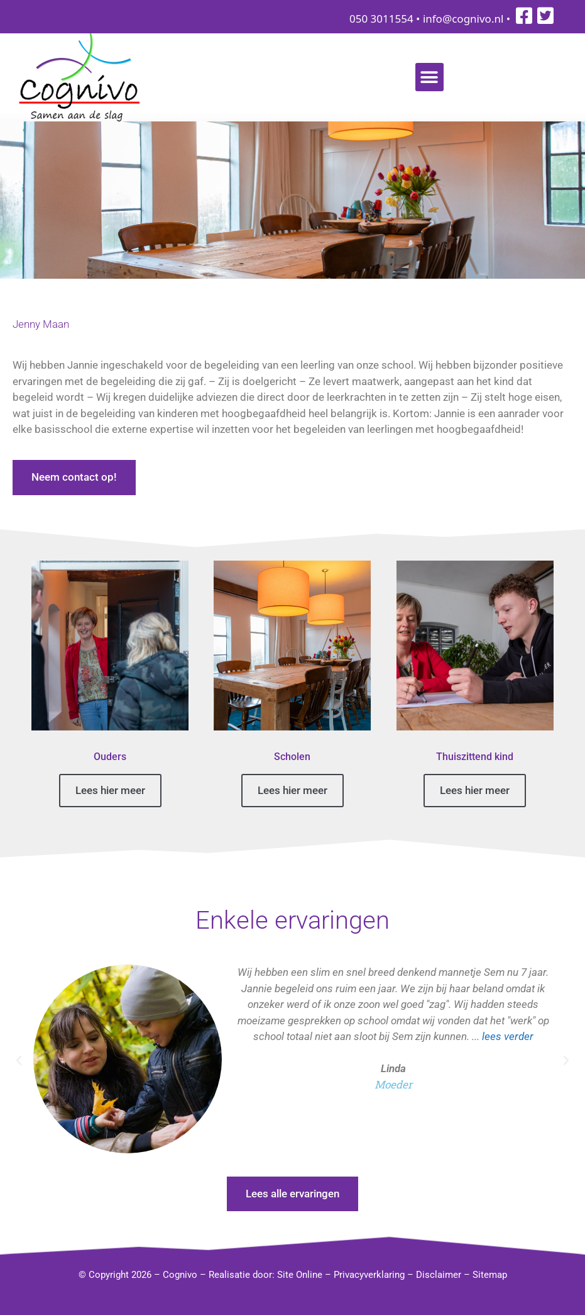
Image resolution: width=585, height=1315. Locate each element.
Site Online (299, 1274)
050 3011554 (381, 18)
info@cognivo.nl (463, 18)
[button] (429, 77)
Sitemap (490, 1274)
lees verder (507, 1036)
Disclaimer (438, 1274)
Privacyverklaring (369, 1274)
